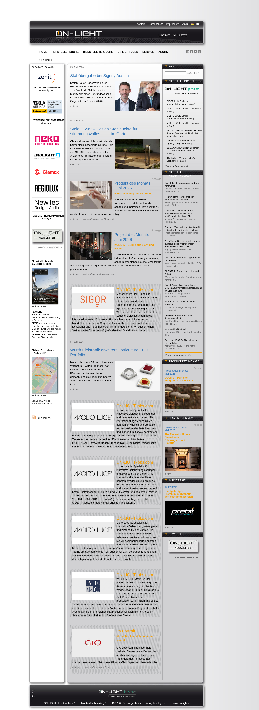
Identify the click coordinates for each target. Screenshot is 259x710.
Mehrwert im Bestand (175, 329)
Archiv (163, 51)
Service (148, 51)
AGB (185, 24)
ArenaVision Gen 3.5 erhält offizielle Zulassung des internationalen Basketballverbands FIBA (182, 244)
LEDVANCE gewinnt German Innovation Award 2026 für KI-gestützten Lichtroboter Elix (179, 213)
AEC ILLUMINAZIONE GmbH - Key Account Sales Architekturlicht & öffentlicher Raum (184, 133)
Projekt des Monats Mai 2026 (176, 429)
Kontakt (141, 24)
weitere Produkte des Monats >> (99, 219)
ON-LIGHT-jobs (127, 51)
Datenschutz (156, 24)
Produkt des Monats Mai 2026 (176, 372)
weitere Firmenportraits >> (97, 667)
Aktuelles (44, 418)
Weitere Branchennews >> (178, 355)
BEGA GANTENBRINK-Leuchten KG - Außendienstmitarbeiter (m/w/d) (183, 151)
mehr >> (74, 106)
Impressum (172, 24)
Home (43, 51)
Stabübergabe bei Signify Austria (99, 75)
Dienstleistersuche (98, 51)
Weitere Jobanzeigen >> (177, 166)
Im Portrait (125, 631)
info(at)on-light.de (156, 703)
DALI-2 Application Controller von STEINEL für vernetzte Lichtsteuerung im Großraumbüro (183, 288)
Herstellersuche (65, 51)
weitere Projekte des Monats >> (98, 274)
